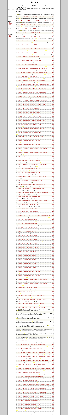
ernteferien (10, 36)
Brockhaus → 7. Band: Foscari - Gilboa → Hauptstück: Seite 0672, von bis (32, 104)
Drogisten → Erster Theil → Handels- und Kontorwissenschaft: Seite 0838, (33, 283)
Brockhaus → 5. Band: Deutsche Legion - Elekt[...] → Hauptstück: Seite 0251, (32, 364)
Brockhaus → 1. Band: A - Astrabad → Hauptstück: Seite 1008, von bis (31, 303)
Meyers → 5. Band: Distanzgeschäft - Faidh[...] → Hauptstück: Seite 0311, (33, 20)
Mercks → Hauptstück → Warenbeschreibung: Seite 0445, (28, 219)
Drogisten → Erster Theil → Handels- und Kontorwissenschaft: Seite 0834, (33, 152)
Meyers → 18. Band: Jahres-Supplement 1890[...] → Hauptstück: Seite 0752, (34, 356)
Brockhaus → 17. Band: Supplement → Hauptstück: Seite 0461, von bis (32, 120)
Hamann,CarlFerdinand (12, 38)
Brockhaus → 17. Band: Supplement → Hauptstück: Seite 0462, (29, 56)
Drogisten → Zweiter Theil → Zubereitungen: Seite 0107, (28, 235)
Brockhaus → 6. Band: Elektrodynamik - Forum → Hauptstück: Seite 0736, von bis (34, 368)
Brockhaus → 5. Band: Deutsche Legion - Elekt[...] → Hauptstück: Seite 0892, (31, 136)
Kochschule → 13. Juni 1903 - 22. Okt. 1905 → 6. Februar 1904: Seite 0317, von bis (33, 176)
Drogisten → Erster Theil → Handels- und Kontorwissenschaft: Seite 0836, (33, 100)
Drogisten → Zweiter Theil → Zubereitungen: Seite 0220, (28, 239)
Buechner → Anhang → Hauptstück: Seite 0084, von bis (28, 76)
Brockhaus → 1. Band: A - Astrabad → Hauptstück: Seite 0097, (28, 380)
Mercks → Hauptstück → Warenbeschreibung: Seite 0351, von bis (30, 408)
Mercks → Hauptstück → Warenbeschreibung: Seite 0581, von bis (30, 168)
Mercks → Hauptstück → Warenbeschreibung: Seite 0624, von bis (29, 172)
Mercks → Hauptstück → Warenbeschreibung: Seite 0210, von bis (30, 404)
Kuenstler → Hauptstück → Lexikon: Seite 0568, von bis (29, 112)
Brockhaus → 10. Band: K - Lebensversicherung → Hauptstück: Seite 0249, (29, 196)
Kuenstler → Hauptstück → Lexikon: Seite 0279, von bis (28, 211)
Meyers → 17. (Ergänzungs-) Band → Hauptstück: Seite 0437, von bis (30, 348)
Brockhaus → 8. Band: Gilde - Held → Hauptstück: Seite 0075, (29, 160)
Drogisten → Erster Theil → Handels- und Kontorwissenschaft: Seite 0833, (33, 148)
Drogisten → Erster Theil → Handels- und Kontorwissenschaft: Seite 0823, (33, 279)
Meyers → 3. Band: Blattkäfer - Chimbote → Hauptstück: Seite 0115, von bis (32, 299)
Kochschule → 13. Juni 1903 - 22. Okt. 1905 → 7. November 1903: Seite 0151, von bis (34, 215)
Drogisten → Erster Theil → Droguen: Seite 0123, (27, 255)
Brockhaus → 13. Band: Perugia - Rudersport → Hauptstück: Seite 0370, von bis (31, 16)
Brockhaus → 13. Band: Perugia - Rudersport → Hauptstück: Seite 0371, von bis (33, 200)
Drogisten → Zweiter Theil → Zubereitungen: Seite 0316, (28, 243)
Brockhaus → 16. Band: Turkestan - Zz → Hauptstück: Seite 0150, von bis (30, 36)
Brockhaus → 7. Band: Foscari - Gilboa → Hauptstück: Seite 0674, (29, 40)
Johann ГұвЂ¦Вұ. (11, 39)
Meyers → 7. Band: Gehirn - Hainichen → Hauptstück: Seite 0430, (30, 60)
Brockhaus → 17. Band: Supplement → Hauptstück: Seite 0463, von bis (32, 80)
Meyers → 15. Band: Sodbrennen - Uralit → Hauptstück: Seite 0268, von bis (32, 344)
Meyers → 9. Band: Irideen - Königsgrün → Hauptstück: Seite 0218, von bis (30, 124)
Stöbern (10, 15)
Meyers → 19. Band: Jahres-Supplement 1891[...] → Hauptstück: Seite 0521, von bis (32, 184)
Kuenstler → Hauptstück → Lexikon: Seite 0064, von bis (29, 251)
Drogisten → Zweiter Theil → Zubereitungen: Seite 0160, (28, 156)
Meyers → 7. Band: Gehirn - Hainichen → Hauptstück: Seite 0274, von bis (33, 48)
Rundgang (10, 24)
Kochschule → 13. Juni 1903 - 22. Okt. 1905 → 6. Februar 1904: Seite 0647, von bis (33, 96)
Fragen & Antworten (11, 29)
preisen (10, 35)
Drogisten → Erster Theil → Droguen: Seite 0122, (27, 231)
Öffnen (53, 12)
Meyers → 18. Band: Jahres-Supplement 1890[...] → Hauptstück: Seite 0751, (34, 352)
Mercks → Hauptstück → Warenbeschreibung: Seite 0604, (28, 64)
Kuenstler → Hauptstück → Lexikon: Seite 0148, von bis (28, 208)
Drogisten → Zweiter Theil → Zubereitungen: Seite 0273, (27, 291)
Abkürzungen (10, 23)
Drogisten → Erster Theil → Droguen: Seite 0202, (27, 267)
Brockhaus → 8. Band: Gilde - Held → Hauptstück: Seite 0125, (29, 28)
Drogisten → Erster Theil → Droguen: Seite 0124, (27, 259)
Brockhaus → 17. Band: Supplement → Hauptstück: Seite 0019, (32, 92)
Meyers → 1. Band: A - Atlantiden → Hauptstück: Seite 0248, (32, 295)
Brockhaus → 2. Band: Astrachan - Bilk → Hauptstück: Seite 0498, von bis (32, 388)
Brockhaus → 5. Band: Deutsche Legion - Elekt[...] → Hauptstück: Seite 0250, (32, 188)
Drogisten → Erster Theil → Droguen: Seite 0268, (29, 271)
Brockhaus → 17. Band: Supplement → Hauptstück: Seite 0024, (31, 396)
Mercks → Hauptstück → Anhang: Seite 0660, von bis (28, 227)
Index (9, 27)
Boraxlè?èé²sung (11, 37)
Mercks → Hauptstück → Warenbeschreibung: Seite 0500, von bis (31, 376)
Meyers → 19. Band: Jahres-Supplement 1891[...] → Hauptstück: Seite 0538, (34, 84)
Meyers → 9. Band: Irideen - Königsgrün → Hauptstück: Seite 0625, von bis (30, 180)
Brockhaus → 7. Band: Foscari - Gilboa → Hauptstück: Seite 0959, (29, 108)
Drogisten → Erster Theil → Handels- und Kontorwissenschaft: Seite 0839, (33, 68)
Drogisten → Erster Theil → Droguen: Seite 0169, (27, 263)
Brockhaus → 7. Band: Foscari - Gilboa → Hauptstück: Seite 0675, (29, 52)
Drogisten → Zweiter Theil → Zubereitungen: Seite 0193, (28, 287)
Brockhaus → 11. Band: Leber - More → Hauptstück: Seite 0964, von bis (34, 384)
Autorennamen (10, 22)
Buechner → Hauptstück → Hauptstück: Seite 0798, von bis (29, 12)
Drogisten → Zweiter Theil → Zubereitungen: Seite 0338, (28, 247)
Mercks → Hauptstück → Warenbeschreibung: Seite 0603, (28, 223)
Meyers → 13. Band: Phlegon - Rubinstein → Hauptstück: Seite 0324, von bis (32, 24)
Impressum (52, 1)
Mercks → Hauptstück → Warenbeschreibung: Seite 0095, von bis (29, 32)
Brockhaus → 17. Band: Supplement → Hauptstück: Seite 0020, (33, 164)
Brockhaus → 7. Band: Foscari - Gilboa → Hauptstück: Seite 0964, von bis (32, 392)
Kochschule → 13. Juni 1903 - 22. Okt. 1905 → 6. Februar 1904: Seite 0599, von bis (33, 116)
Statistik (10, 18)
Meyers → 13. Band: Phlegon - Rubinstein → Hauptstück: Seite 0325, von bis (32, 128)
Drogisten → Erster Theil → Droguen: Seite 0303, (29, 144)
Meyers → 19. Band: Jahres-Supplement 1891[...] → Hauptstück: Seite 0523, (33, 360)
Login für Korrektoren (57, 1)
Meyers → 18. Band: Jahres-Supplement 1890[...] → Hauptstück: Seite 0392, (33, 72)
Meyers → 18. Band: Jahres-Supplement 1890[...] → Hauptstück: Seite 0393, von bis (32, 88)
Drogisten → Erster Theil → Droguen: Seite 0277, (29, 140)
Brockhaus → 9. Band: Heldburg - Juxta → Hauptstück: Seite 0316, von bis (34, 192)
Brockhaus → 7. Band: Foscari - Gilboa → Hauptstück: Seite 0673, (29, 44)
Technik (10, 17)
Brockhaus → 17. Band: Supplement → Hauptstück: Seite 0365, (29, 372)
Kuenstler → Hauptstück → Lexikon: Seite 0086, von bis (29, 204)
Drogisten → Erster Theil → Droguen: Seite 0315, (29, 275)
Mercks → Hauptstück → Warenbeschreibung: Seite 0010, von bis (30, 400)
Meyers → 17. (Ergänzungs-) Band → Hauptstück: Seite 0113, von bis (30, 132)
